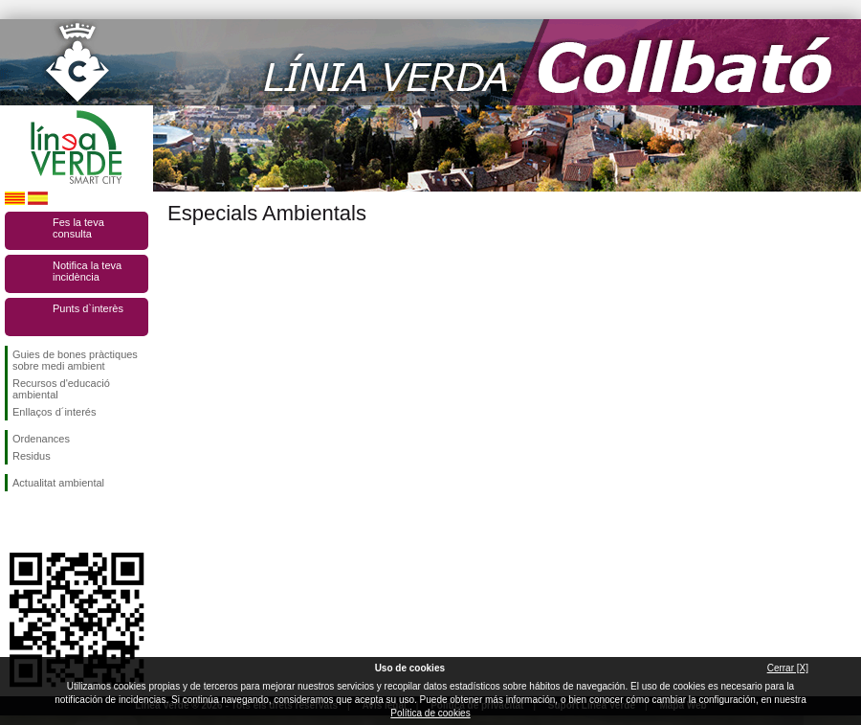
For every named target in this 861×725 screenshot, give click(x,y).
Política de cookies (430, 713)
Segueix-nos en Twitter (47, 521)
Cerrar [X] (787, 668)
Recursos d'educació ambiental (61, 388)
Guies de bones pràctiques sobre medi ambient (75, 360)
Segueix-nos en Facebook (16, 521)
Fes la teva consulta (78, 227)
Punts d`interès (88, 308)
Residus (31, 456)
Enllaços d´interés (54, 412)
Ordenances (41, 438)
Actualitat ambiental (58, 482)
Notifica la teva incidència (87, 271)
